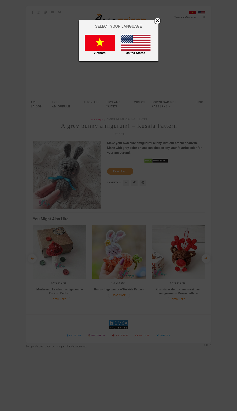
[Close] (157, 21)
